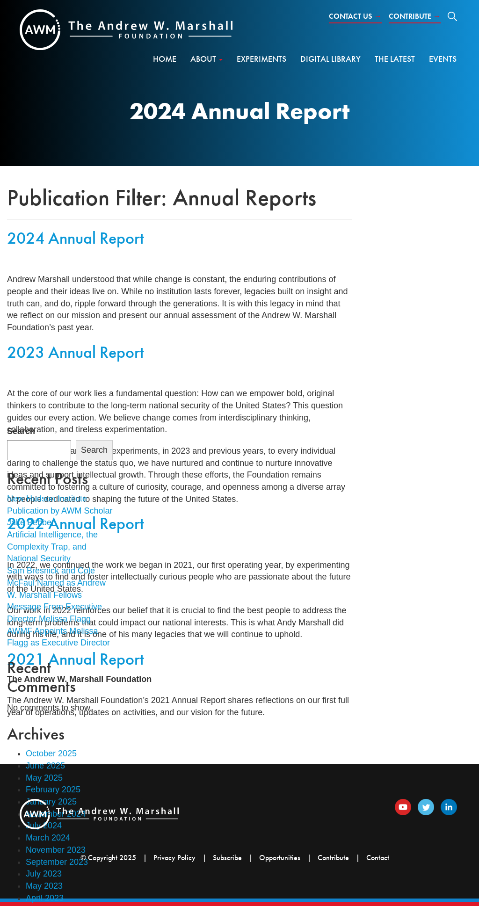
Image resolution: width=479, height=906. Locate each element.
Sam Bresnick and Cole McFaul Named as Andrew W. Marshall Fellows (56, 582)
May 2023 (44, 886)
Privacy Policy (174, 858)
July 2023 (44, 873)
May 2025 (44, 778)
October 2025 (51, 753)
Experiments (261, 58)
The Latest (395, 58)
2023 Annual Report (75, 352)
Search (21, 431)
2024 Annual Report (75, 238)
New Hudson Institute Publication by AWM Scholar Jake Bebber (59, 510)
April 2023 (45, 898)
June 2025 (45, 765)
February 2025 (53, 789)
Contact (377, 858)
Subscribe (227, 858)
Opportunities (279, 858)
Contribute (415, 16)
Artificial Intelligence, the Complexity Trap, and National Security (52, 546)
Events (443, 58)
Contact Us (355, 16)
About (206, 58)
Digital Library (330, 58)
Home (164, 58)
